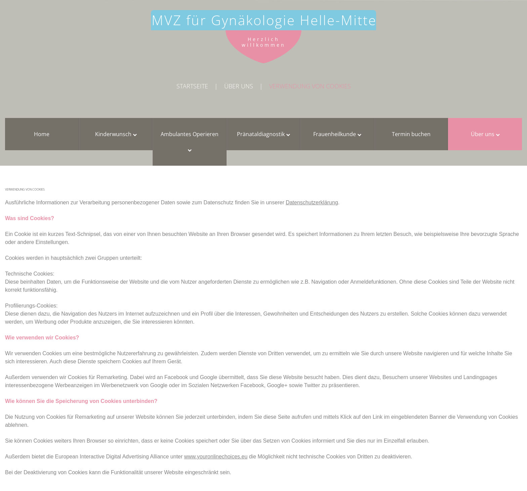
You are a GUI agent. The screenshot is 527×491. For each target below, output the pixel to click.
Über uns (238, 86)
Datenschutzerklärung (312, 202)
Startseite (192, 86)
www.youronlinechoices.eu (216, 456)
